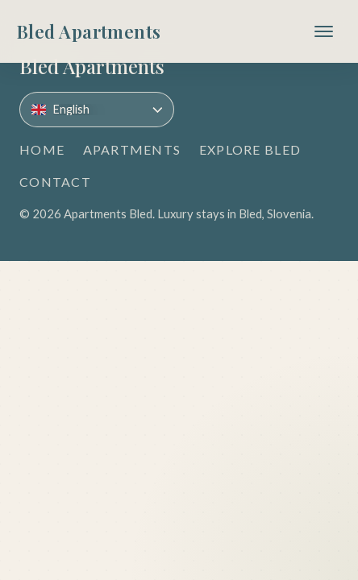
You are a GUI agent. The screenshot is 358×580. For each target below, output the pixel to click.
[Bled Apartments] (88, 31)
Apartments (132, 149)
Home (42, 149)
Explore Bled (250, 149)
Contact (55, 181)
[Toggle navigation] (323, 31)
